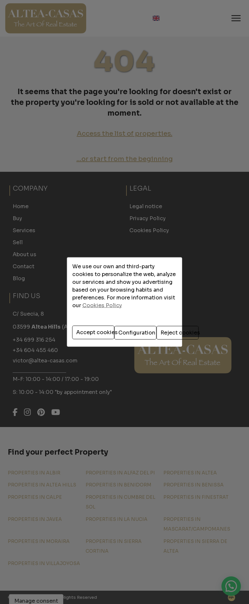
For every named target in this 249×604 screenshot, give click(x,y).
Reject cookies (171, 329)
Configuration (125, 329)
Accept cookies (80, 329)
